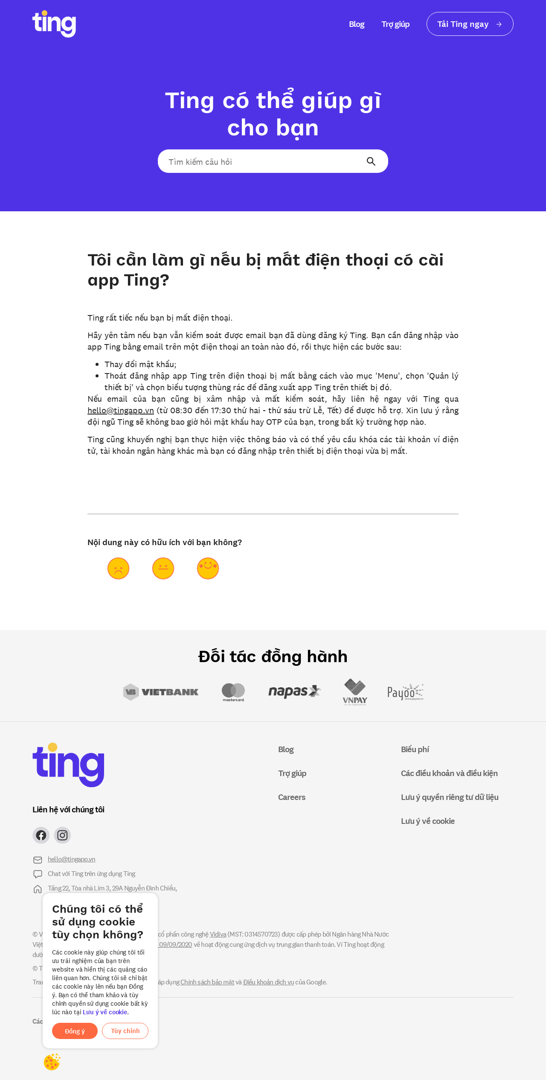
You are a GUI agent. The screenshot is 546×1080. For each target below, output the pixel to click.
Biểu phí (415, 749)
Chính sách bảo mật (207, 981)
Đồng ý (75, 1031)
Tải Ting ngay (470, 24)
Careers (291, 797)
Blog (356, 24)
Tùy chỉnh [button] (125, 1030)
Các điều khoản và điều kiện (449, 773)
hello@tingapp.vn (120, 409)
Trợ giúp (395, 24)
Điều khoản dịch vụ (268, 981)
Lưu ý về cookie (105, 1011)
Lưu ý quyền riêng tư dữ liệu (449, 797)
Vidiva (218, 933)
